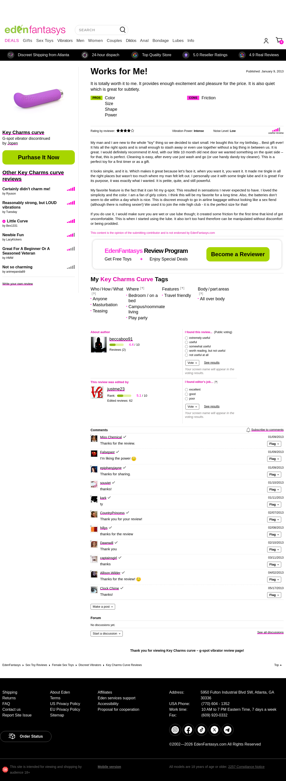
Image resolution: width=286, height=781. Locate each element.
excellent (194, 389)
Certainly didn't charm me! (26, 189)
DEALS (12, 40)
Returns (9, 698)
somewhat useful (200, 346)
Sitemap (57, 715)
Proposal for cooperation (118, 709)
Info (190, 40)
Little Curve (17, 221)
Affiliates (105, 692)
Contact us (11, 709)
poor (192, 398)
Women (95, 40)
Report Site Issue (17, 715)
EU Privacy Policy (65, 709)
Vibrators (65, 40)
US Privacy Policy (65, 704)
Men (80, 40)
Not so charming (17, 267)
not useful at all (199, 355)
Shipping (9, 692)
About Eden (60, 692)
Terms (55, 698)
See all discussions (270, 632)
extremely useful (199, 338)
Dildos (131, 40)
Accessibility (108, 704)
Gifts (27, 40)
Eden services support (116, 698)
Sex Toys (45, 40)
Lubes (178, 40)
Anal (144, 40)
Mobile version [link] (109, 767)
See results (212, 362)
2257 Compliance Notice (246, 767)
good (192, 394)
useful (193, 342)
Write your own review (17, 283)
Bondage (161, 40)
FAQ (6, 704)
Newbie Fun (13, 235)
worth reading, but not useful (207, 350)
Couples (114, 40)
